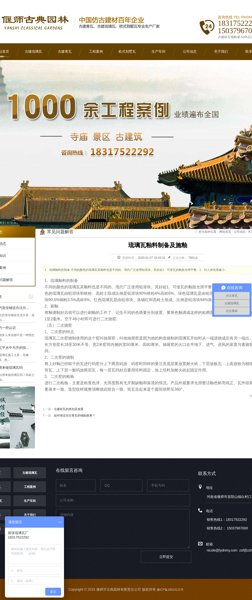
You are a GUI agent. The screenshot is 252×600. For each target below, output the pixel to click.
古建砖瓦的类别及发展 (68, 409)
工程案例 (96, 51)
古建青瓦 (65, 51)
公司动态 (190, 51)
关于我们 (221, 51)
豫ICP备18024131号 (170, 589)
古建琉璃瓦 (33, 51)
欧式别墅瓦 (127, 51)
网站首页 (225, 231)
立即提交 (166, 557)
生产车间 (158, 51)
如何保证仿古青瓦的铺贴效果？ (74, 415)
